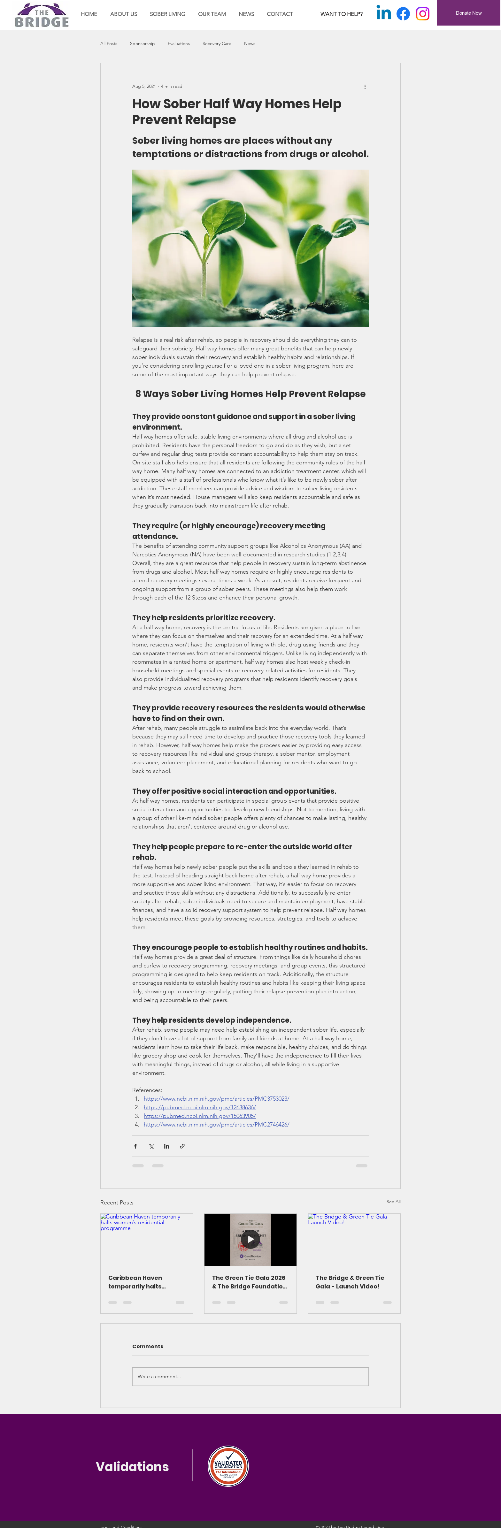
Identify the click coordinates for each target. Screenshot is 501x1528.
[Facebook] (403, 14)
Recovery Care (217, 43)
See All (394, 1201)
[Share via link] (182, 1146)
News (249, 43)
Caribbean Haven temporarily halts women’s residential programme (139, 1282)
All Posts (108, 43)
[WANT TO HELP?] (341, 14)
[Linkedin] (384, 14)
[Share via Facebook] (135, 1146)
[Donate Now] (468, 13)
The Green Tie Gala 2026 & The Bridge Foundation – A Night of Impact (249, 1282)
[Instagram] (423, 14)
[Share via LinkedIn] (167, 1146)
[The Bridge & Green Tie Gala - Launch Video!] (354, 1239)
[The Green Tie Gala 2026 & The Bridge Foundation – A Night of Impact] (250, 1239)
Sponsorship (142, 43)
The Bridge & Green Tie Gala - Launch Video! (350, 1282)
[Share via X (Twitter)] (151, 1146)
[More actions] (365, 86)
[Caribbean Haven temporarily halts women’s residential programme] (147, 1239)
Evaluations (179, 43)
